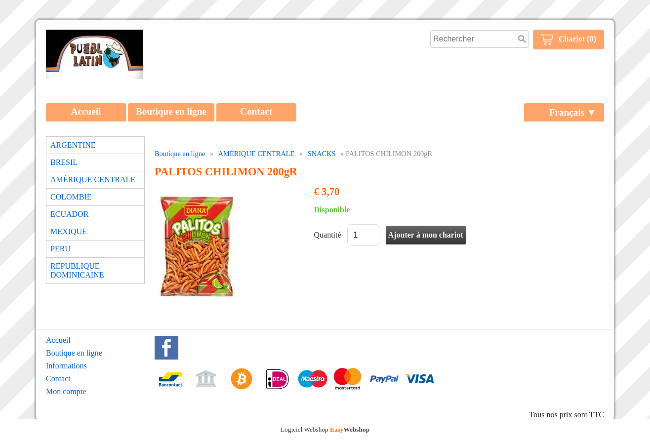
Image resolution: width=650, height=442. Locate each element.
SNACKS (322, 154)
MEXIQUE (68, 231)
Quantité (327, 235)
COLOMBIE (71, 197)
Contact (256, 111)
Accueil (86, 111)
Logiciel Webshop (325, 429)
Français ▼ (572, 112)
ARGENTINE (73, 145)
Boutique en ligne (171, 111)
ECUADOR (69, 214)
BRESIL (64, 162)
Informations (66, 366)
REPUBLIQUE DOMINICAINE (77, 270)
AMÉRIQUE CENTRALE (92, 179)
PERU (60, 248)
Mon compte (66, 391)
